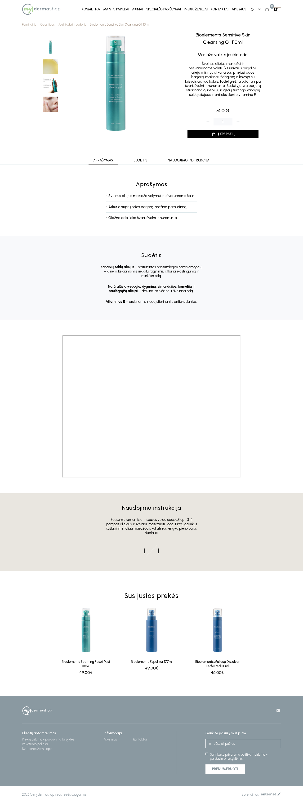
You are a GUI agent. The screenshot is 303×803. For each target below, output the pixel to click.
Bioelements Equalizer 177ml (151, 662)
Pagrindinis (29, 24)
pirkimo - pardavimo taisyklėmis (238, 757)
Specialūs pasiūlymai (163, 9)
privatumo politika (238, 755)
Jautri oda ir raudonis (72, 24)
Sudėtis (140, 160)
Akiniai (137, 9)
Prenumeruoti (225, 769)
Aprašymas (103, 160)
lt (276, 10)
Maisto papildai (116, 9)
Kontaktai (219, 9)
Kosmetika (91, 9)
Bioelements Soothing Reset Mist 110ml (86, 664)
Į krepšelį (226, 134)
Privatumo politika (35, 744)
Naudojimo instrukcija (189, 160)
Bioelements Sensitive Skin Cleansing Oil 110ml (119, 24)
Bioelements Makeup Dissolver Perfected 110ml (217, 664)
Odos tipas (47, 24)
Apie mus (239, 9)
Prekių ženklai (196, 9)
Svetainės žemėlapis (37, 749)
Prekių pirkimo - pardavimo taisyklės (48, 739)
